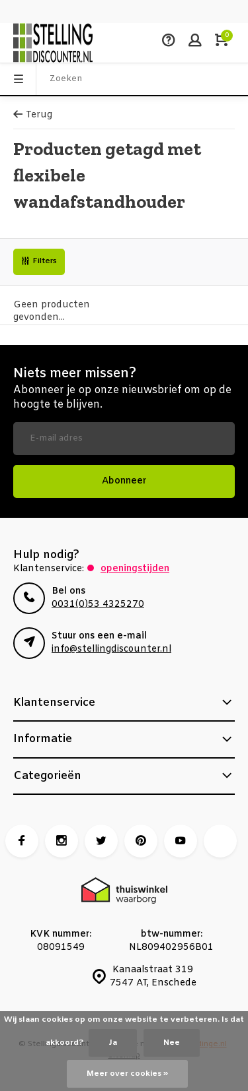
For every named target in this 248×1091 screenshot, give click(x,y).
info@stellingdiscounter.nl (111, 649)
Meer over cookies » (127, 1074)
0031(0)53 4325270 (98, 604)
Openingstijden (135, 569)
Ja (112, 1043)
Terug (32, 115)
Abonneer (124, 481)
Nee (171, 1043)
